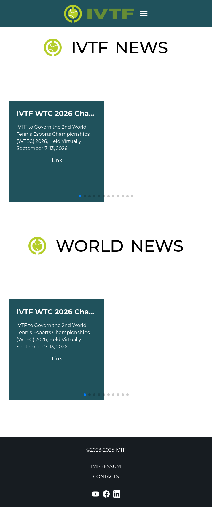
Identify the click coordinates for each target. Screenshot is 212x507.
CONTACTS (106, 476)
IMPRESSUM (106, 466)
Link (57, 160)
